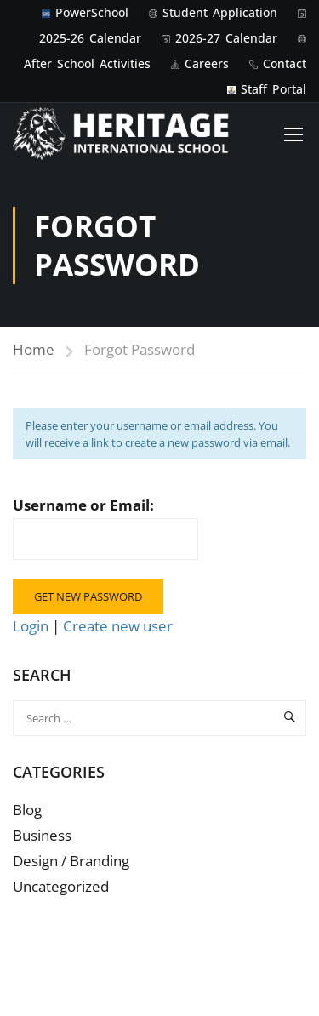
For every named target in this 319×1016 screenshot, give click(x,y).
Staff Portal (273, 89)
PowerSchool (91, 12)
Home (33, 349)
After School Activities (87, 63)
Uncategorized (61, 886)
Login (32, 626)
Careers (207, 63)
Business (42, 835)
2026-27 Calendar (226, 38)
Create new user (118, 626)
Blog (27, 809)
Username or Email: (105, 527)
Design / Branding (71, 860)
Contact (284, 63)
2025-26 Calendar (90, 38)
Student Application (219, 12)
